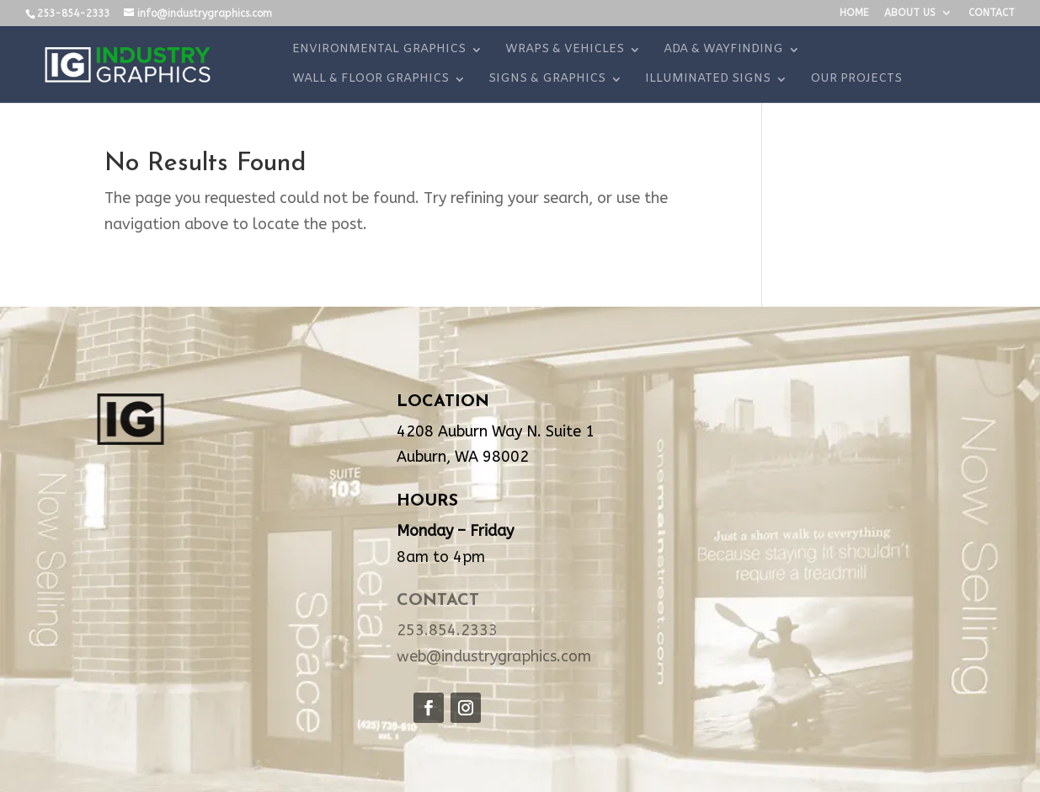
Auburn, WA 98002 (463, 456)
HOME (854, 13)
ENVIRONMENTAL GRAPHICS (379, 50)
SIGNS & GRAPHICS (546, 80)
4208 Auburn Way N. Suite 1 (496, 431)
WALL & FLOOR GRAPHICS (370, 80)
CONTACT (991, 13)
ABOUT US (910, 13)
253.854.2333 (447, 630)
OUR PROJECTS (856, 80)
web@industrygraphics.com (494, 656)
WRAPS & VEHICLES (564, 50)
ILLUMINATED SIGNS (708, 80)
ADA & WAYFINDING (723, 50)
